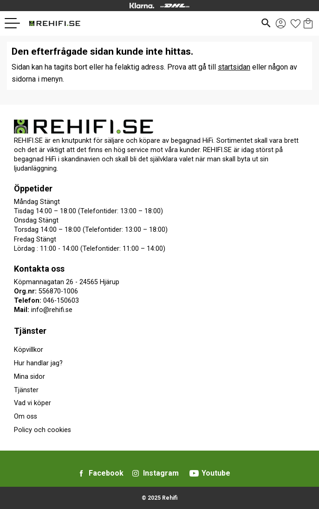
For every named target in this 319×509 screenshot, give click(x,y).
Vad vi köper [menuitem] (32, 403)
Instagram (161, 473)
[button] (16, 23)
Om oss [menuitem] (25, 416)
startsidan (234, 67)
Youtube (216, 473)
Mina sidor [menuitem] (29, 377)
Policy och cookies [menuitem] (42, 430)
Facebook (106, 473)
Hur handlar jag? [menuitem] (38, 363)
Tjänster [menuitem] (30, 331)
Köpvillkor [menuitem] (28, 350)
